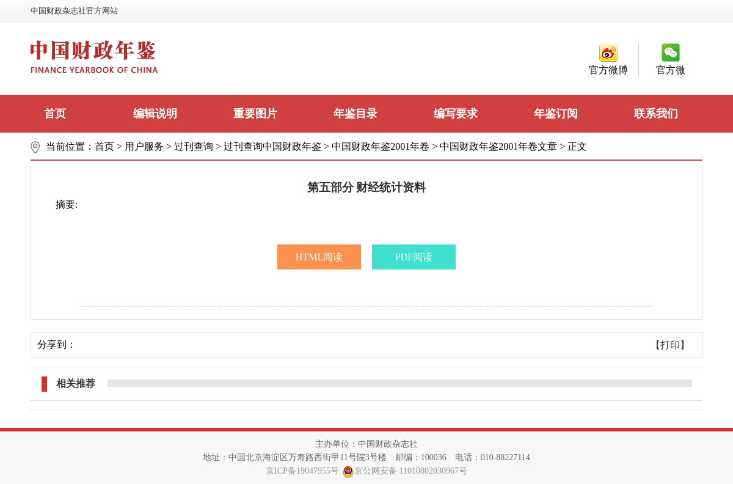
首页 (55, 114)
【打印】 (670, 345)
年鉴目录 (355, 114)
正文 (577, 146)
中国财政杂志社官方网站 (74, 10)
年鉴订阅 (556, 114)
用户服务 (144, 146)
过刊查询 (193, 146)
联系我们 (656, 114)
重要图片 (255, 114)
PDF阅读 (413, 257)
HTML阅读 (319, 257)
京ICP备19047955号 (302, 470)
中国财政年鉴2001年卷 (380, 146)
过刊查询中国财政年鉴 (272, 146)
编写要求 (456, 114)
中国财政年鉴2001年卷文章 (498, 146)
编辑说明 (155, 114)
